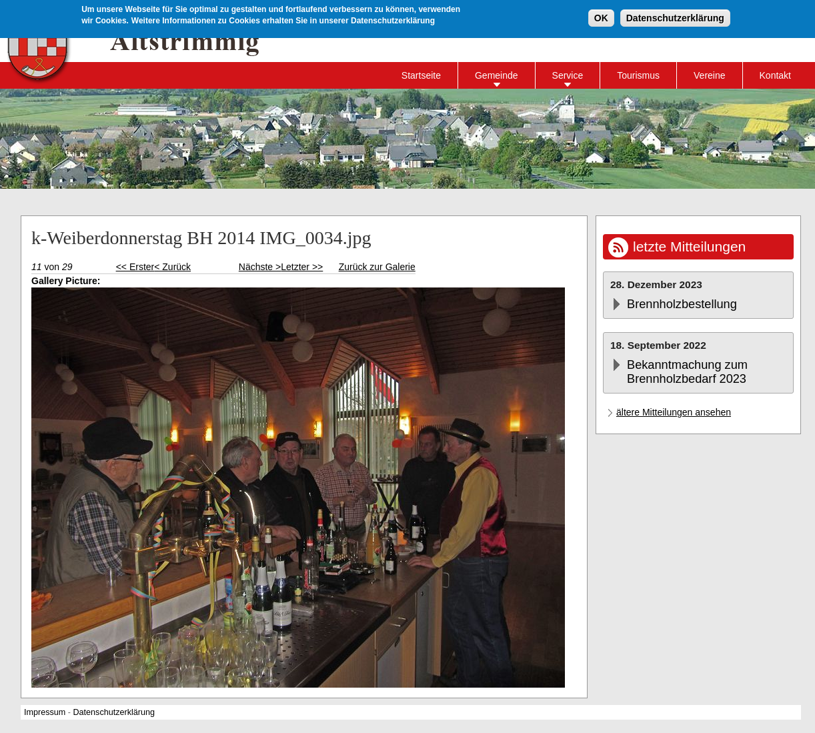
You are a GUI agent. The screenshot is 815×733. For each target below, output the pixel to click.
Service (568, 75)
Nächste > (260, 266)
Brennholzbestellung (682, 304)
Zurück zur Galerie (377, 266)
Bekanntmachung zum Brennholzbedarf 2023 (687, 372)
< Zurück (172, 266)
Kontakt (775, 75)
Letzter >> (302, 266)
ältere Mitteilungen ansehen (673, 412)
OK (601, 17)
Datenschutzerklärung (675, 17)
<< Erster (135, 266)
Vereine (709, 75)
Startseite (421, 75)
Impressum (44, 712)
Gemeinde (496, 75)
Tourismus (638, 75)
